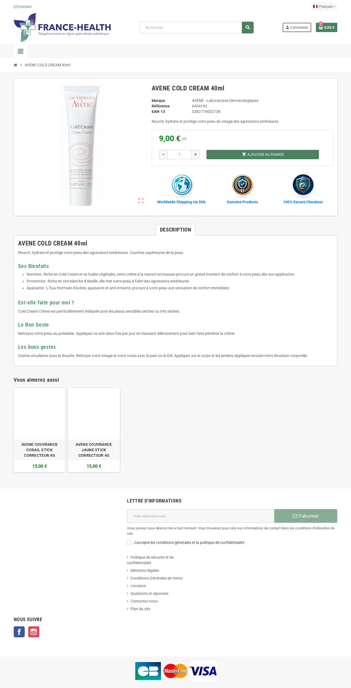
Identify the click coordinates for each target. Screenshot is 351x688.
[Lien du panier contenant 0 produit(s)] (326, 27)
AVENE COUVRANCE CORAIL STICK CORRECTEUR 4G (39, 450)
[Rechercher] (197, 27)
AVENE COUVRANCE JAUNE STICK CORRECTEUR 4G (94, 450)
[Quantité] (179, 154)
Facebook (19, 631)
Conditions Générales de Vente (156, 578)
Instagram (33, 631)
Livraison (138, 586)
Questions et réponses (149, 593)
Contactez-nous (144, 601)
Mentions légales (145, 570)
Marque (158, 100)
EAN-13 (158, 111)
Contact (23, 6)
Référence (161, 106)
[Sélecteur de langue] (324, 6)
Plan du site (140, 609)
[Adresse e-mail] (200, 516)
